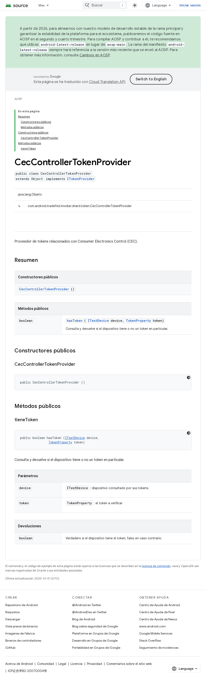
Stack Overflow (150, 640)
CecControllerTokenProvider (44, 289)
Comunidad (45, 664)
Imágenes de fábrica (20, 633)
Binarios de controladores (23, 640)
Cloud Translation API (107, 82)
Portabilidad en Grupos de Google (96, 648)
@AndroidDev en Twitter (89, 612)
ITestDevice (98, 320)
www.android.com (152, 626)
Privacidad (94, 664)
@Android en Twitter (86, 605)
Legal (62, 664)
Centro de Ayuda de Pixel (157, 612)
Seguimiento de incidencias (158, 648)
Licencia (76, 664)
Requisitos (12, 612)
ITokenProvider (80, 179)
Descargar (12, 619)
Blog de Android (83, 619)
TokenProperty (138, 320)
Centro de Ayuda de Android (159, 605)
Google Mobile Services (155, 633)
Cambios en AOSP (95, 55)
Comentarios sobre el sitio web (129, 664)
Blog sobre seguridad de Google (95, 626)
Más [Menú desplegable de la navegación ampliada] (42, 5)
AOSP (18, 99)
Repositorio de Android (21, 605)
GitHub (10, 648)
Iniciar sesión (190, 5)
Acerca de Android (19, 664)
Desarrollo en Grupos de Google (95, 640)
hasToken (74, 320)
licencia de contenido (156, 566)
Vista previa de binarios (21, 626)
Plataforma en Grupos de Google (95, 633)
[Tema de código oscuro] (188, 377)
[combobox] (105, 5)
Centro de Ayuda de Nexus (158, 619)
